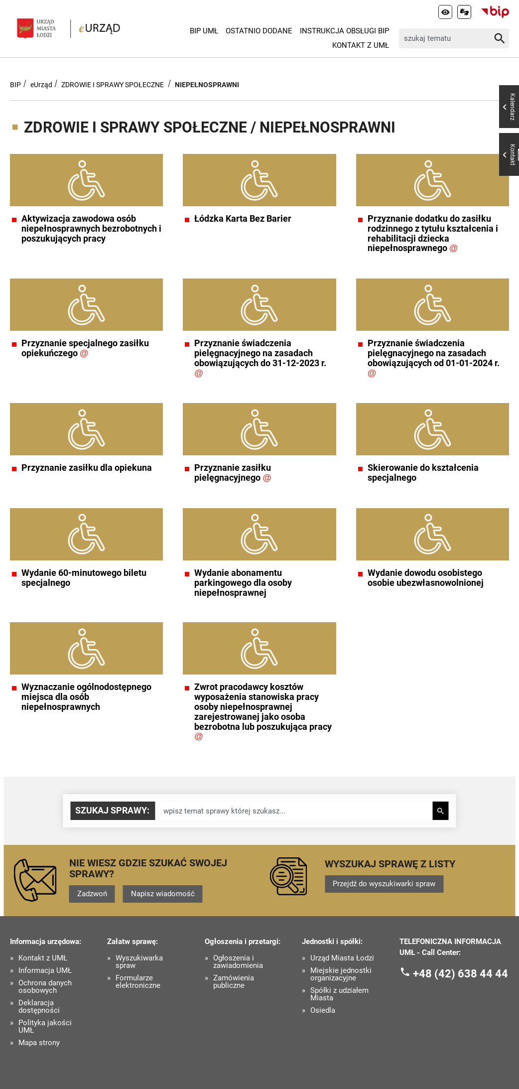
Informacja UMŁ (45, 970)
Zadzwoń (92, 893)
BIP (15, 85)
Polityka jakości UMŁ (45, 1026)
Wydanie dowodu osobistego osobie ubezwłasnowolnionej (426, 578)
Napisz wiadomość (163, 893)
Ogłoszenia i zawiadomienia (238, 961)
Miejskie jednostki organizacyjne (341, 974)
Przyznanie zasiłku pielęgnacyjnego (232, 473)
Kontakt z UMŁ (360, 45)
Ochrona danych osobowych (45, 986)
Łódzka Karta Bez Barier (242, 219)
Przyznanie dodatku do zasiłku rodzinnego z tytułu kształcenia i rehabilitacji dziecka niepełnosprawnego (433, 233)
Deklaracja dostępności (39, 1006)
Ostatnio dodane (259, 30)
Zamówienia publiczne (233, 981)
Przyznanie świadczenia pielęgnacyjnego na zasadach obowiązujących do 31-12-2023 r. (260, 358)
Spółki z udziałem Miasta (339, 994)
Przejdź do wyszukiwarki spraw (384, 883)
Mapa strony (39, 1043)
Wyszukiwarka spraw (139, 961)
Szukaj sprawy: (112, 810)
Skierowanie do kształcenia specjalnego (423, 473)
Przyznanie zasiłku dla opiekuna (86, 468)
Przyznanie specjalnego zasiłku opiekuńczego (85, 348)
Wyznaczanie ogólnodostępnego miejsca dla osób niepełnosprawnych (86, 696)
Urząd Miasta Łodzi (342, 958)
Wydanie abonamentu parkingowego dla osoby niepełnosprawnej (243, 582)
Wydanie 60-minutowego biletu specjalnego (83, 578)
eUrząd (41, 85)
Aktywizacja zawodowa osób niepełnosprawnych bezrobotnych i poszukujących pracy (91, 228)
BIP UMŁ (204, 30)
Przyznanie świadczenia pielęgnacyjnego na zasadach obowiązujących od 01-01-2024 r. (434, 358)
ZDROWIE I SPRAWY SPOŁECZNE (112, 85)
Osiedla (322, 1010)
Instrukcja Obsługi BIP (344, 30)
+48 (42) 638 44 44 (460, 973)
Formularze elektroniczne (138, 981)
